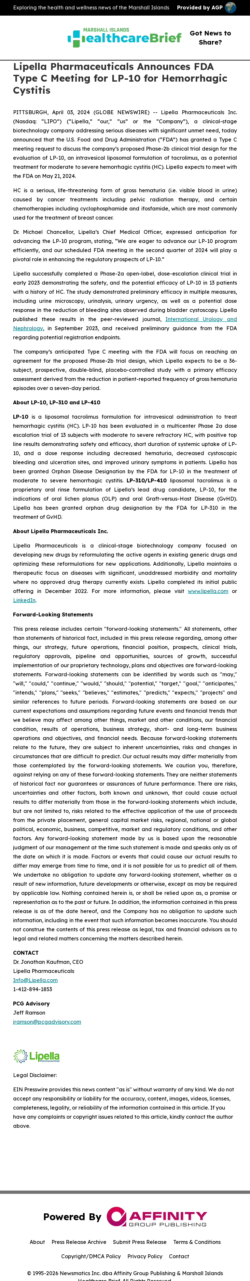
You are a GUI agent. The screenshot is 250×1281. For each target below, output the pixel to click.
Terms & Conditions (197, 1242)
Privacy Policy (144, 1256)
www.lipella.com (208, 591)
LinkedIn (24, 600)
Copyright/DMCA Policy (91, 1256)
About (37, 1242)
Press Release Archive (78, 1242)
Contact (179, 1256)
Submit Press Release (140, 1242)
